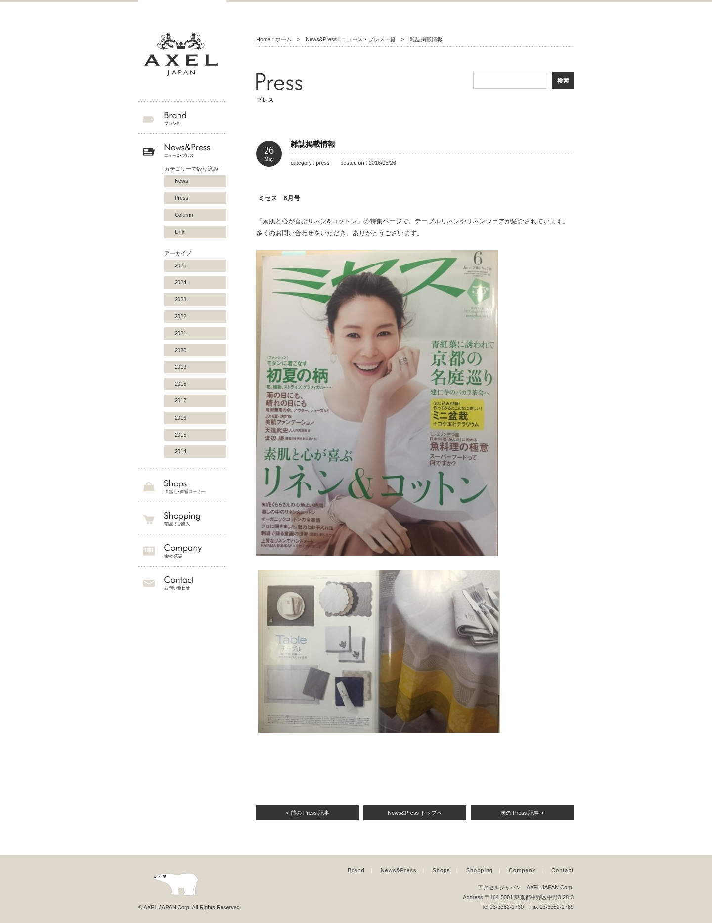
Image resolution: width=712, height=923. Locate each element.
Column (184, 215)
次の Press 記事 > (522, 813)
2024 (180, 282)
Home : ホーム (274, 39)
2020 (180, 350)
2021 (180, 333)
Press (181, 198)
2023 (180, 299)
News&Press (399, 870)
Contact (562, 870)
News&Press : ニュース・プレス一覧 (351, 39)
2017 (180, 400)
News (181, 181)
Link (179, 232)
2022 (180, 316)
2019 (180, 367)
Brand (356, 870)
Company (522, 870)
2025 (180, 265)
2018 (180, 384)
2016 (180, 418)
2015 (180, 435)
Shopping (479, 870)
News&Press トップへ (415, 813)
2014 (180, 451)
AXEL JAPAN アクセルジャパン (182, 54)
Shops (441, 870)
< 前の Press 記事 (307, 813)
